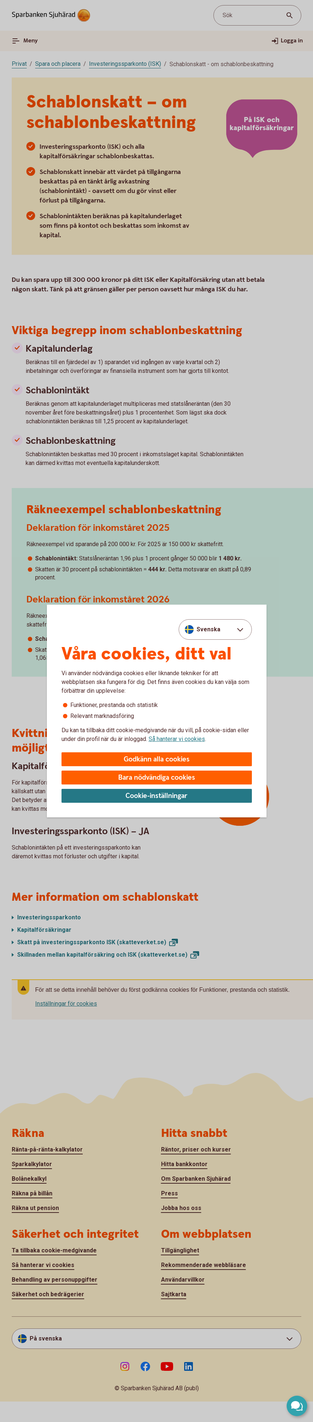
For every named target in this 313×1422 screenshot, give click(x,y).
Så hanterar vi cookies (177, 738)
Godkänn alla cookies (157, 759)
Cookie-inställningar (156, 796)
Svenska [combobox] (208, 629)
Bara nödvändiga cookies (156, 777)
